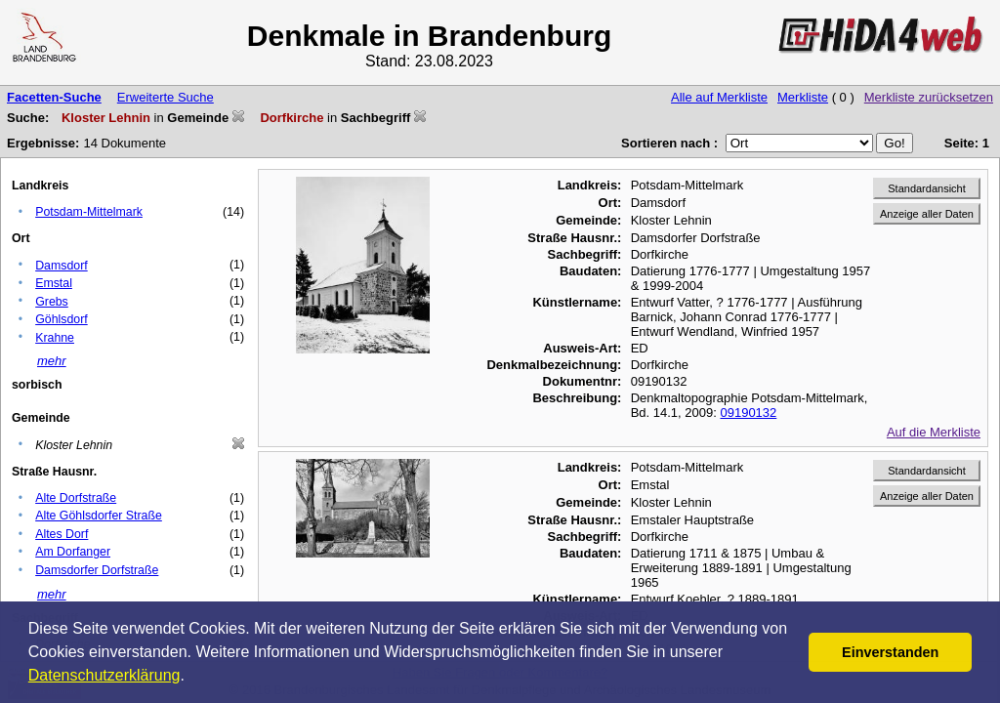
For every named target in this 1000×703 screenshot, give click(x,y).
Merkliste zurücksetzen (928, 97)
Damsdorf (61, 265)
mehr (51, 360)
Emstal (53, 283)
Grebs (51, 302)
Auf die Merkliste (933, 432)
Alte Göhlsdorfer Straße (98, 515)
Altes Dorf (61, 534)
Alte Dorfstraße (75, 498)
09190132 (748, 412)
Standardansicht (927, 188)
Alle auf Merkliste (719, 97)
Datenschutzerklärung (104, 675)
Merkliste (802, 97)
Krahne (54, 338)
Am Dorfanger (72, 551)
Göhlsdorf (61, 319)
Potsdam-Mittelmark (89, 212)
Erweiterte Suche (165, 97)
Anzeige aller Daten (927, 214)
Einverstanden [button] (890, 652)
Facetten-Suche (54, 97)
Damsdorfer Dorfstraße (96, 570)
